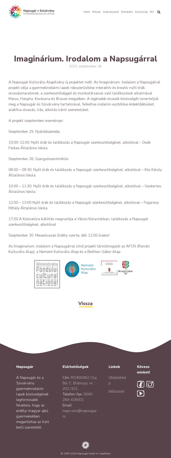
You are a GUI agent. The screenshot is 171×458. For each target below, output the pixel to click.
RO (152, 12)
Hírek (87, 12)
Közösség (141, 12)
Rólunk (96, 12)
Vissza (85, 303)
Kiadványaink (111, 12)
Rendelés (127, 12)
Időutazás (116, 391)
